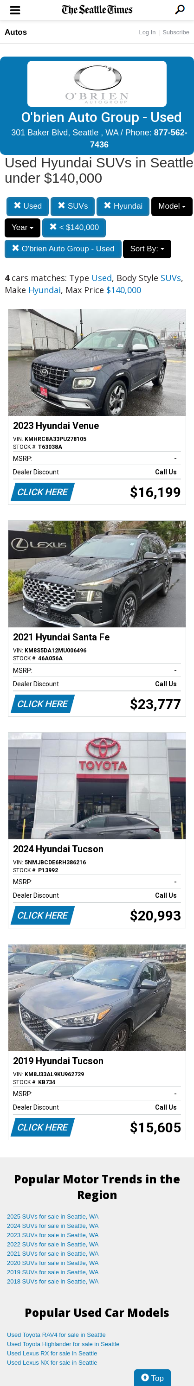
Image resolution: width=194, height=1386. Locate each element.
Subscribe (175, 32)
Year (22, 227)
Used (27, 206)
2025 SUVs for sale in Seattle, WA (53, 1216)
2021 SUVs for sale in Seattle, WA (53, 1253)
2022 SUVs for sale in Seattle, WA (53, 1244)
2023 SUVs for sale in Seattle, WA (53, 1235)
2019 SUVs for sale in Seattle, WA (53, 1272)
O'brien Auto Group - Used (63, 248)
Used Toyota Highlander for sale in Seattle (63, 1344)
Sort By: (147, 248)
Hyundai (122, 206)
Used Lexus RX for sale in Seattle (52, 1353)
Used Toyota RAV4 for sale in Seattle (56, 1334)
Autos (16, 32)
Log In (147, 32)
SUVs (73, 206)
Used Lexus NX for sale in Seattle (52, 1362)
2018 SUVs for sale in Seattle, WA (53, 1281)
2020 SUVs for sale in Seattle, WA (53, 1262)
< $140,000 (74, 227)
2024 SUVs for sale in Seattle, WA (53, 1225)
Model (172, 206)
